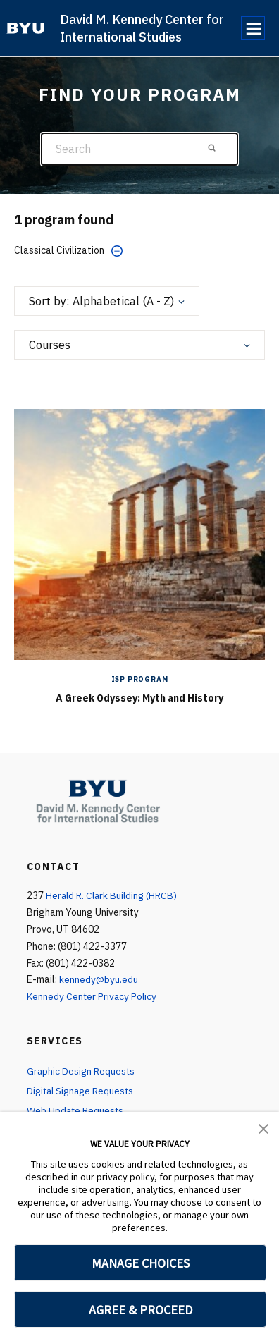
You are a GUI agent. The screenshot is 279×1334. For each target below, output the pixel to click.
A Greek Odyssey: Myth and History (139, 698)
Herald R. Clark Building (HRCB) (113, 895)
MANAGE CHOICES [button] (141, 1263)
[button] (263, 1127)
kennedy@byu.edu (99, 979)
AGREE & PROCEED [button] (140, 1310)
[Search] (139, 149)
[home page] (25, 28)
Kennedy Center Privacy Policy (93, 996)
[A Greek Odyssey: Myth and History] (139, 533)
